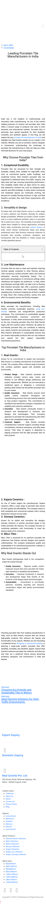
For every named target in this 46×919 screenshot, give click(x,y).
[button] (42, 249)
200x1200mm (11, 879)
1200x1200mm (12, 874)
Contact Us (10, 801)
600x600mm (11, 863)
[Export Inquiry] (5, 730)
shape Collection (12, 849)
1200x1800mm (12, 877)
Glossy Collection (13, 846)
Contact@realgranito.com (13, 742)
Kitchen (9, 826)
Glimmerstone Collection (16, 838)
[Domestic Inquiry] (5, 750)
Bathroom (10, 818)
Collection (10, 793)
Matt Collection (12, 841)
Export (8, 799)
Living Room (11, 816)
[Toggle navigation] (43, 26)
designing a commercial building (29, 643)
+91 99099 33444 (9, 760)
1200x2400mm (12, 882)
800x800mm (11, 869)
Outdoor (9, 821)
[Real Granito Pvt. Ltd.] (5, 770)
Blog (7, 807)
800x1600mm (11, 871)
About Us (9, 796)
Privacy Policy (11, 804)
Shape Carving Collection (16, 854)
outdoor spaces (36, 227)
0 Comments (9, 47)
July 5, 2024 (8, 45)
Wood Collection (12, 844)
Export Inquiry (11, 735)
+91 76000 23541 (9, 739)
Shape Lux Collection (14, 852)
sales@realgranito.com (12, 762)
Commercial (11, 829)
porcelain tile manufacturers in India (27, 137)
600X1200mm (11, 866)
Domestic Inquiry (12, 755)
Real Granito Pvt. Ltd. (15, 775)
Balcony (9, 824)
